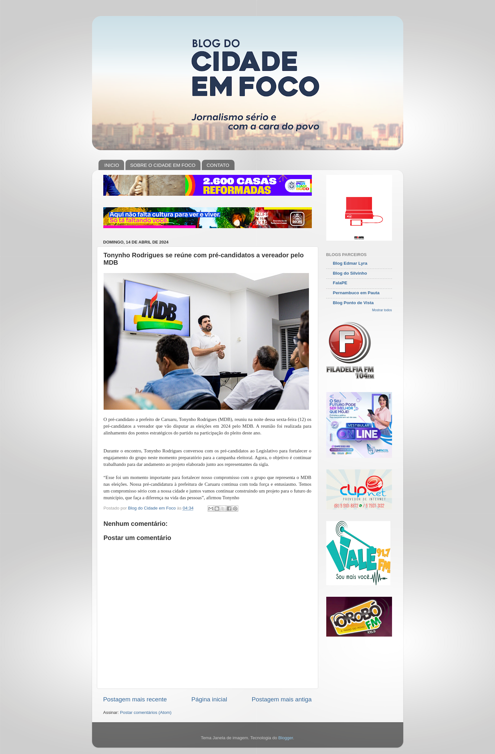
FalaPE (340, 282)
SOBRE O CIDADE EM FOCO (162, 165)
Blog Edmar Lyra (350, 263)
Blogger (285, 737)
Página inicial (209, 699)
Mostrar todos (382, 310)
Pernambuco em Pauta (356, 292)
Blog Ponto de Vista (353, 302)
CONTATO (218, 165)
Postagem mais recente (135, 699)
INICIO (111, 165)
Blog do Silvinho (350, 273)
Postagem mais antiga (282, 699)
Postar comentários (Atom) (146, 712)
